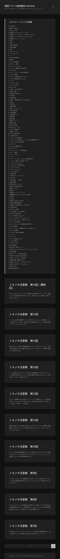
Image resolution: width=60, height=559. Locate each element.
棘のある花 (13, 123)
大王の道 (12, 178)
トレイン (12, 234)
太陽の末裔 (13, 182)
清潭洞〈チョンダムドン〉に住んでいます (22, 34)
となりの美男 (13, 74)
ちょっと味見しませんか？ (17, 215)
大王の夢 (12, 26)
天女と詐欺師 (13, 110)
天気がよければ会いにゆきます (18, 256)
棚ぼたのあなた (14, 28)
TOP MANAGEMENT (16, 203)
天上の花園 (13, 251)
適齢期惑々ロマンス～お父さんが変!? (20, 194)
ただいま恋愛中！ (15, 62)
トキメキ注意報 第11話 (23, 420)
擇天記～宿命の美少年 (16, 186)
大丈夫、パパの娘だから (16, 89)
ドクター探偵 (13, 241)
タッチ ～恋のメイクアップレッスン (20, 218)
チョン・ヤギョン (15, 154)
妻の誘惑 (12, 117)
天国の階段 (13, 106)
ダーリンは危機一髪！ (16, 146)
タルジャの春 (13, 30)
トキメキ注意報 (14, 230)
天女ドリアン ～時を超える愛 (18, 253)
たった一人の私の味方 (16, 138)
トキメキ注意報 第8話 (23, 499)
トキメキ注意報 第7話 (23, 526)
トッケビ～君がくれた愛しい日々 (19, 161)
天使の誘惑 (13, 47)
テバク (11, 157)
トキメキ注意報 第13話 (23, 367)
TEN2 (11, 43)
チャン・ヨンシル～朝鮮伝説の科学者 (20, 224)
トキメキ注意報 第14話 (23, 340)
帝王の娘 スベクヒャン (16, 184)
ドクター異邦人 (14, 171)
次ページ (53, 546)
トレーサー (13, 237)
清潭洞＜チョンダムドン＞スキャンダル (22, 37)
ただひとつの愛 (14, 209)
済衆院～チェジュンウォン (17, 192)
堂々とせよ (13, 87)
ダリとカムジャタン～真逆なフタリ (20, 220)
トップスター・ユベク (16, 163)
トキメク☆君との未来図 (16, 232)
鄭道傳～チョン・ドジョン (17, 39)
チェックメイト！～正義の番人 (18, 150)
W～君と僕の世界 (15, 133)
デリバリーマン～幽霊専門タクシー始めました (23, 228)
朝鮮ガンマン (13, 121)
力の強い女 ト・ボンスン (17, 176)
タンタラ (12, 144)
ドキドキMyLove (15, 129)
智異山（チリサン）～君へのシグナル (20, 262)
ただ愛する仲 (13, 135)
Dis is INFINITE (14, 58)
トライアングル (14, 83)
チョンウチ (13, 70)
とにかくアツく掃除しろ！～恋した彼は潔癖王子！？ (25, 140)
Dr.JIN (11, 60)
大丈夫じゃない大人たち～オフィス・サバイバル (23, 249)
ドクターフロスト (15, 167)
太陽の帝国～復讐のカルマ (17, 260)
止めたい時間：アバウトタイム (18, 264)
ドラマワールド (14, 243)
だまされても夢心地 (15, 213)
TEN (11, 41)
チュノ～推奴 (13, 152)
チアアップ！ (13, 148)
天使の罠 (12, 104)
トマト (11, 81)
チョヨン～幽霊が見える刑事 (18, 68)
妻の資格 (12, 119)
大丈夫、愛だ (13, 91)
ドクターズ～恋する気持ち (17, 165)
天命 (11, 49)
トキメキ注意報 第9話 (23, 473)
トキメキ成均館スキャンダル (18, 79)
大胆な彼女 (13, 98)
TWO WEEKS (14, 45)
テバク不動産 (13, 226)
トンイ (11, 55)
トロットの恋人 (14, 85)
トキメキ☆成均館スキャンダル (18, 76)
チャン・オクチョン (15, 66)
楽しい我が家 (13, 125)
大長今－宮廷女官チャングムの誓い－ (20, 100)
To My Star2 (13, 207)
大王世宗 (12, 95)
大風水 (11, 102)
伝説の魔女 (13, 173)
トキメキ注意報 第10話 (23, 446)
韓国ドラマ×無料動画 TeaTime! (20, 5)
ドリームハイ (13, 51)
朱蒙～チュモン (14, 188)
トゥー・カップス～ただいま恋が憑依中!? (21, 159)
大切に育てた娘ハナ (15, 93)
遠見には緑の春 (14, 268)
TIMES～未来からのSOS (17, 201)
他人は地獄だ (13, 245)
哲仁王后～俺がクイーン (16, 247)
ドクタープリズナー (15, 169)
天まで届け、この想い (16, 180)
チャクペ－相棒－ (15, 64)
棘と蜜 (11, 190)
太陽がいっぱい (14, 131)
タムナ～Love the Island (17, 142)
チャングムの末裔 (15, 222)
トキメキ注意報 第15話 (23, 314)
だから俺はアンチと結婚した (18, 211)
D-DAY (12, 197)
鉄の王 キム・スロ (15, 127)
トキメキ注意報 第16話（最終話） (27, 286)
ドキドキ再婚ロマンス (16, 239)
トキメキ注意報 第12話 (23, 393)
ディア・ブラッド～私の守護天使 (19, 72)
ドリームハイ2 (14, 53)
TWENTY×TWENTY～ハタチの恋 (19, 205)
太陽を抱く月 (13, 114)
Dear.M (12, 199)
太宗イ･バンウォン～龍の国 (17, 258)
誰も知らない (13, 266)
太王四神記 (13, 112)
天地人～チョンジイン (16, 108)
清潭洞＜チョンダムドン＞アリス (19, 32)
